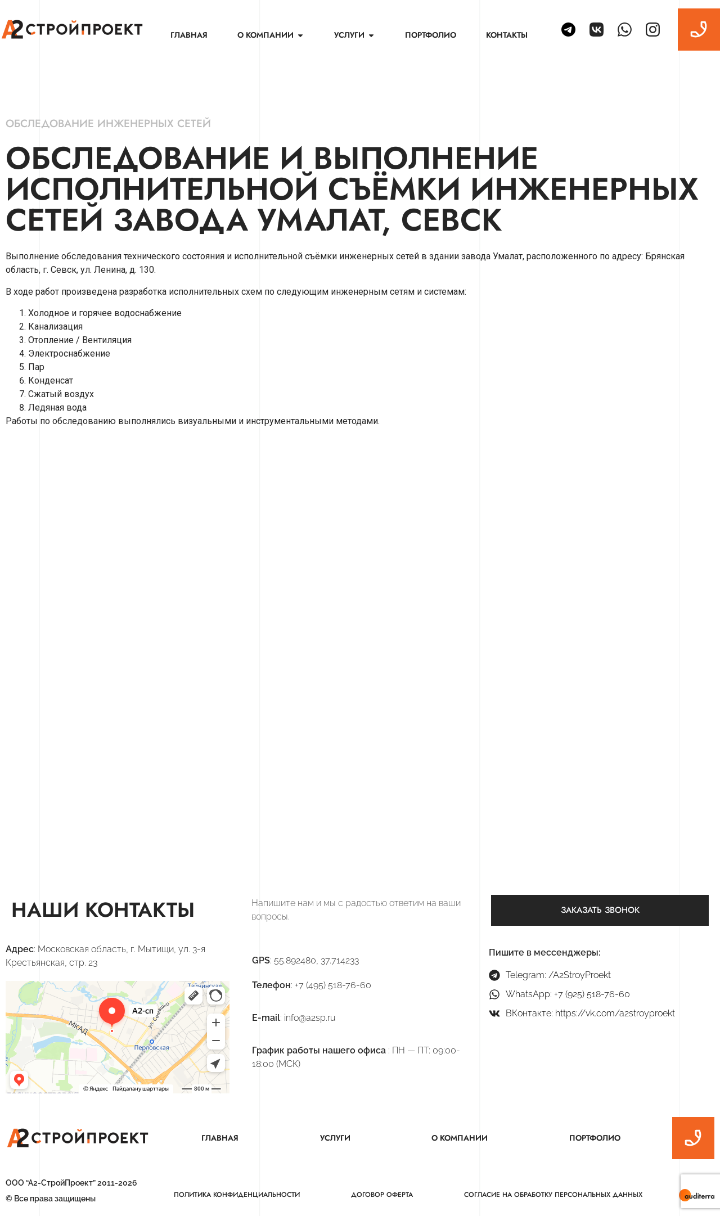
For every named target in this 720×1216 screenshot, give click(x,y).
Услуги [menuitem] (335, 1137)
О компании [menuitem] (459, 1137)
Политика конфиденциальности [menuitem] (237, 1195)
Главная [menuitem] (189, 34)
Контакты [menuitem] (507, 34)
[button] (300, 35)
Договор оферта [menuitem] (382, 1195)
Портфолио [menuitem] (430, 34)
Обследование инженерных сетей (108, 123)
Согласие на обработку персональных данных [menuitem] (553, 1195)
